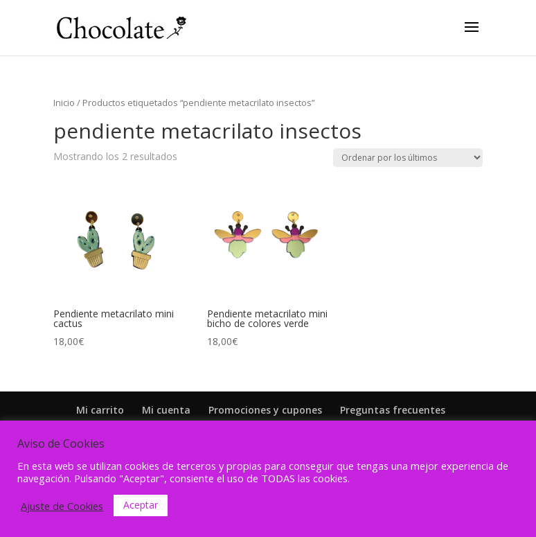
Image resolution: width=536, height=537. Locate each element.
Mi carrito (100, 409)
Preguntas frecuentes (392, 409)
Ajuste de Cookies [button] (62, 506)
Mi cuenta (166, 409)
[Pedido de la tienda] (408, 157)
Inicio (64, 102)
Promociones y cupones (265, 409)
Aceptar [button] (140, 504)
